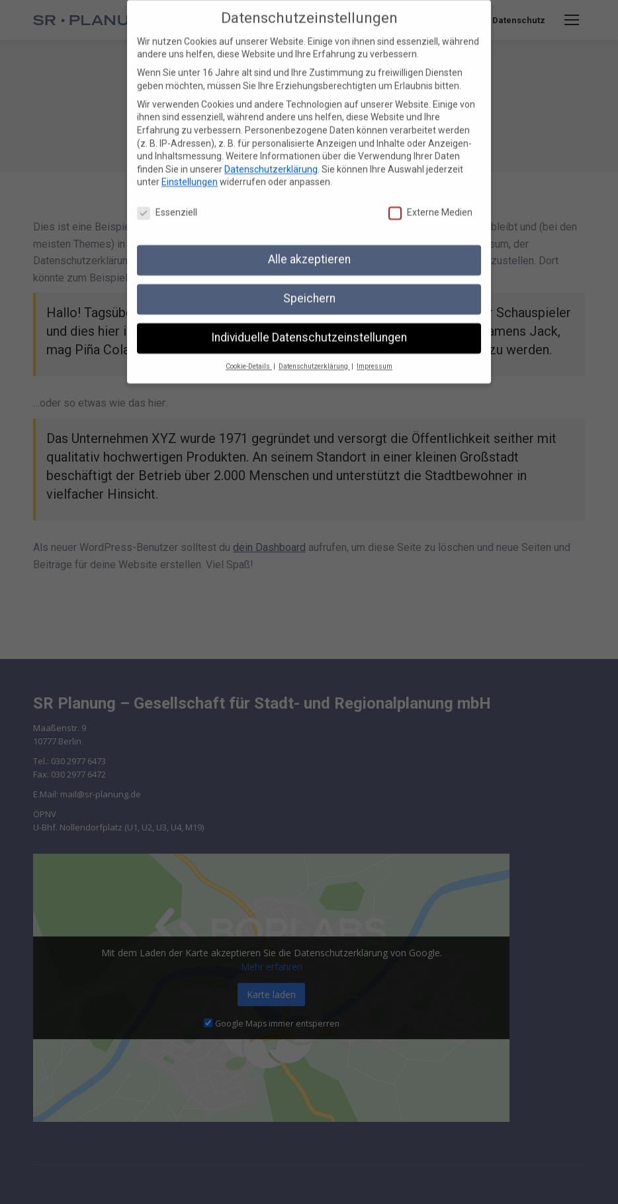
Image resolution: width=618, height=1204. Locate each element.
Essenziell (167, 203)
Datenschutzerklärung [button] (314, 357)
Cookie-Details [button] (249, 357)
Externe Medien (430, 203)
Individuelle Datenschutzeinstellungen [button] (309, 328)
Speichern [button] (309, 289)
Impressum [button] (374, 357)
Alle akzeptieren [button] (309, 250)
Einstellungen (189, 173)
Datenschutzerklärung (271, 160)
